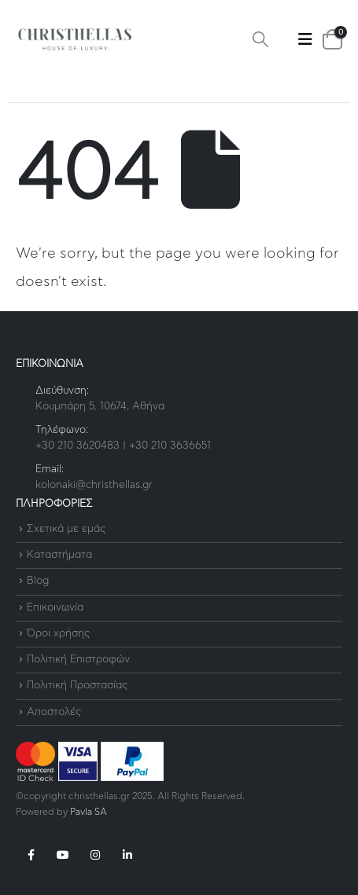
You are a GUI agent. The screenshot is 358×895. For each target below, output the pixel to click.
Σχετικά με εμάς (66, 529)
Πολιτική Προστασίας (77, 686)
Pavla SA (88, 812)
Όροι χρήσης (58, 634)
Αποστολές (54, 712)
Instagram (95, 855)
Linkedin (127, 855)
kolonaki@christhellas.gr (94, 485)
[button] (260, 39)
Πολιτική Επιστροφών (78, 660)
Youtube (63, 855)
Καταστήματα (59, 555)
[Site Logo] (75, 39)
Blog (38, 582)
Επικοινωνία (55, 608)
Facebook (30, 855)
